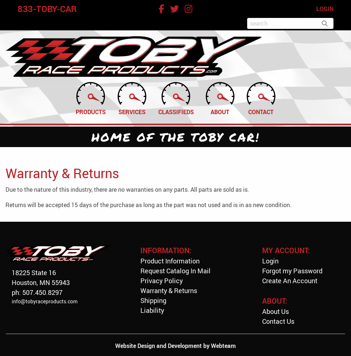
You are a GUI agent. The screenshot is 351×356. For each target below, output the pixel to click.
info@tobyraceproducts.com (45, 301)
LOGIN (324, 9)
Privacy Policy (161, 280)
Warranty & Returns (168, 290)
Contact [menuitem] (261, 98)
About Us (275, 311)
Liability (152, 310)
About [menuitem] (220, 98)
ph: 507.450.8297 (37, 292)
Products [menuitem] (91, 98)
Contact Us (278, 321)
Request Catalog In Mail (175, 270)
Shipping (153, 300)
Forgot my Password (292, 270)
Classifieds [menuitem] (176, 98)
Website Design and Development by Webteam (175, 346)
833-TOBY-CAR (47, 9)
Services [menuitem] (132, 98)
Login (270, 260)
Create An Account (289, 280)
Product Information (170, 260)
